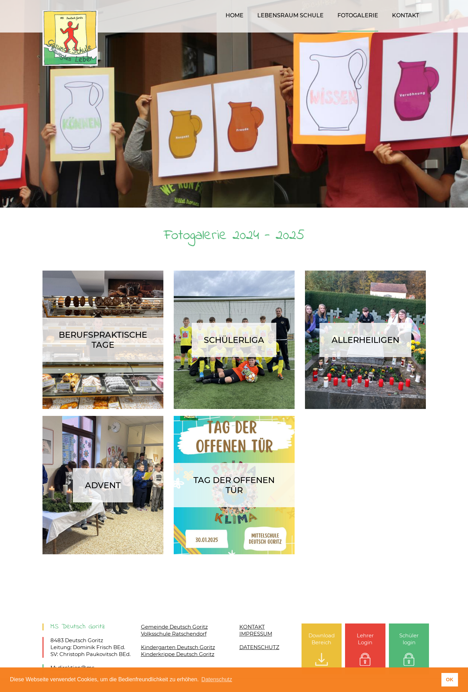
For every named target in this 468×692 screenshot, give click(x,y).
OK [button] (449, 679)
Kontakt (405, 15)
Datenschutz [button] (216, 679)
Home (234, 15)
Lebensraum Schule (290, 15)
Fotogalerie (357, 15)
